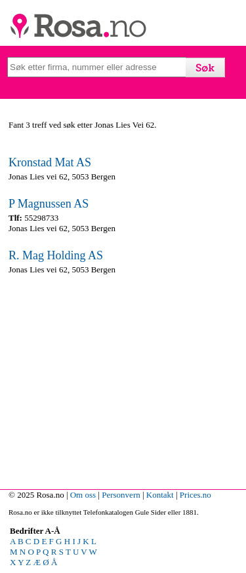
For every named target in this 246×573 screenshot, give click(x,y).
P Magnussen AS (49, 203)
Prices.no (195, 495)
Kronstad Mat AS (50, 162)
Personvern (121, 495)
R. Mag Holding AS (56, 255)
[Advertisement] (123, 379)
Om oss (83, 495)
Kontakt (160, 495)
